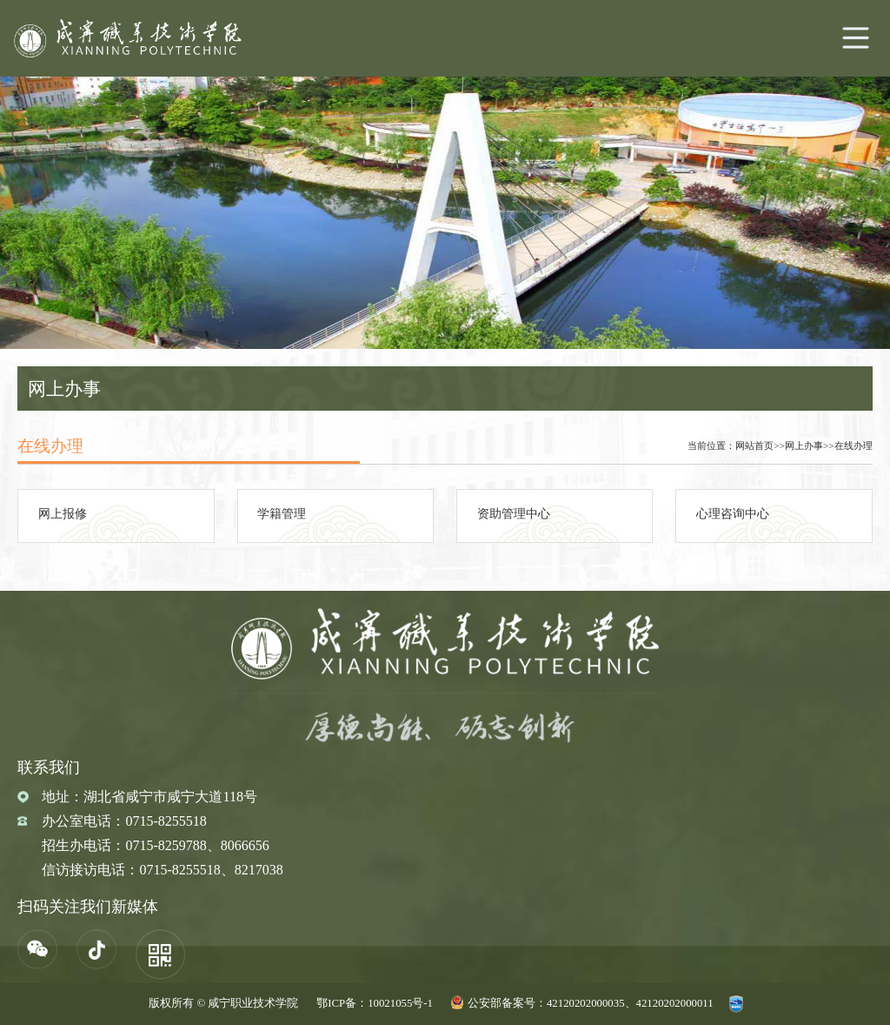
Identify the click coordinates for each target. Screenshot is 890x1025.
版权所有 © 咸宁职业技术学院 (223, 1003)
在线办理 (853, 445)
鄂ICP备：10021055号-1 (374, 1003)
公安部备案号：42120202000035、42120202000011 (591, 1003)
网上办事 (804, 445)
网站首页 (754, 445)
